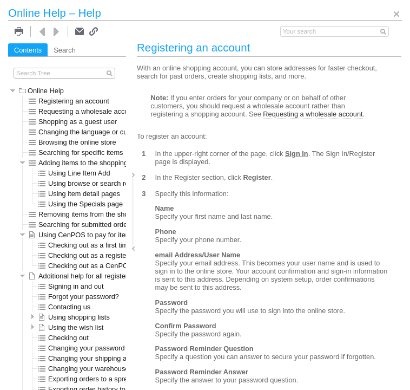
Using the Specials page (80, 204)
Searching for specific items (76, 152)
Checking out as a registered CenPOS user (109, 255)
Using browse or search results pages (101, 183)
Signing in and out (70, 286)
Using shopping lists (74, 317)
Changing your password (81, 348)
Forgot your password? (78, 296)
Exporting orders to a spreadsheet (95, 379)
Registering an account (69, 101)
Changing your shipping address (93, 358)
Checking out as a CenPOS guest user (102, 266)
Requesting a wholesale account (83, 111)
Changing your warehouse (83, 369)
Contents (28, 50)
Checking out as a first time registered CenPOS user (123, 245)
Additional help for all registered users (91, 276)
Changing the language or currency (88, 132)
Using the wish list (70, 327)
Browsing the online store (72, 142)
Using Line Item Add (74, 173)
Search (65, 50)
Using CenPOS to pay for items (82, 235)
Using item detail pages (79, 194)
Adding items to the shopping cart (85, 163)
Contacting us (64, 307)
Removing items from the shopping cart (94, 214)
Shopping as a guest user (73, 122)
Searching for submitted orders (81, 224)
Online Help (41, 91)
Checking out (63, 338)
